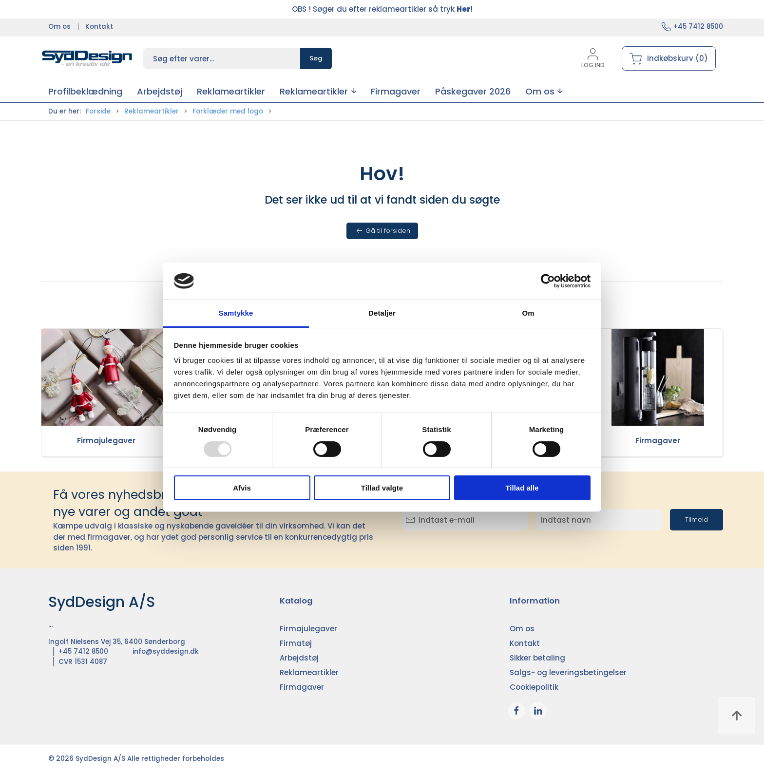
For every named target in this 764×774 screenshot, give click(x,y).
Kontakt (99, 26)
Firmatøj (296, 643)
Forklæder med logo (227, 111)
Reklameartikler (151, 111)
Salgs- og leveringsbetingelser (568, 672)
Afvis (242, 488)
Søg (316, 58)
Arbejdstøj (299, 658)
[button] (317, 91)
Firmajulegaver (106, 440)
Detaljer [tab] (382, 313)
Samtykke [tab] (236, 313)
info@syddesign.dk (166, 651)
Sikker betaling (537, 658)
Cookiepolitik (534, 687)
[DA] (87, 58)
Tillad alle (521, 488)
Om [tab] (528, 313)
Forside (98, 111)
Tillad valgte (382, 488)
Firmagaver (657, 440)
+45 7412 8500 (698, 26)
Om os (59, 26)
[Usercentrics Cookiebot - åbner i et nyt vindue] (548, 281)
